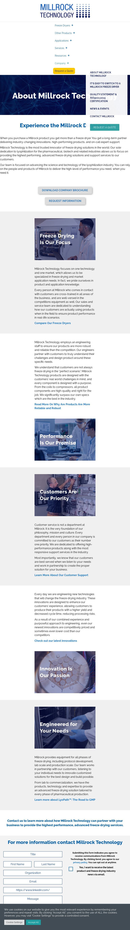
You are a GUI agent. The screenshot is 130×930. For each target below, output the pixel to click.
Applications (62, 40)
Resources (60, 55)
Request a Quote (64, 71)
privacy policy (80, 862)
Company (60, 63)
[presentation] (94, 887)
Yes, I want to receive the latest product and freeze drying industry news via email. (96, 871)
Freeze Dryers (62, 25)
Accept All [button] (33, 922)
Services (59, 48)
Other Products (63, 33)
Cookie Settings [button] (14, 922)
